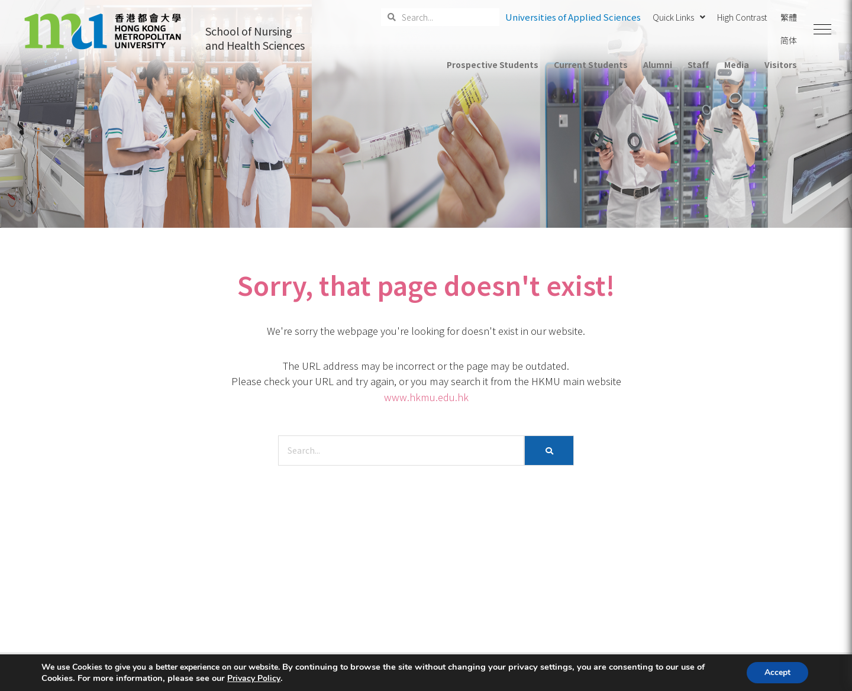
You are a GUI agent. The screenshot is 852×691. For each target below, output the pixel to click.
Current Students (590, 64)
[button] (822, 29)
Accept (777, 672)
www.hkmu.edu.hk (426, 397)
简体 (788, 40)
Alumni (657, 64)
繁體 (788, 17)
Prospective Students (492, 64)
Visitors (780, 64)
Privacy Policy (253, 678)
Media (736, 64)
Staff (698, 64)
